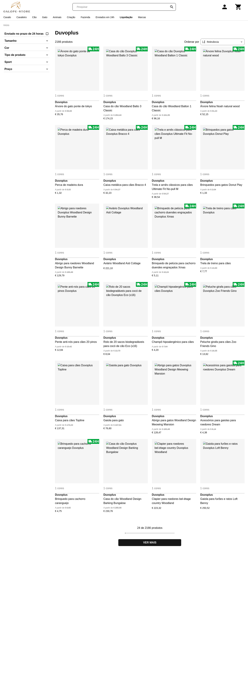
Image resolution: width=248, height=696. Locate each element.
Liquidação (126, 17)
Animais (57, 17)
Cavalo (7, 17)
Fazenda (85, 17)
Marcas (142, 17)
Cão (34, 17)
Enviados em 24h (105, 17)
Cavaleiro (22, 17)
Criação (71, 17)
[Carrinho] (238, 6)
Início (6, 25)
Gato (44, 17)
